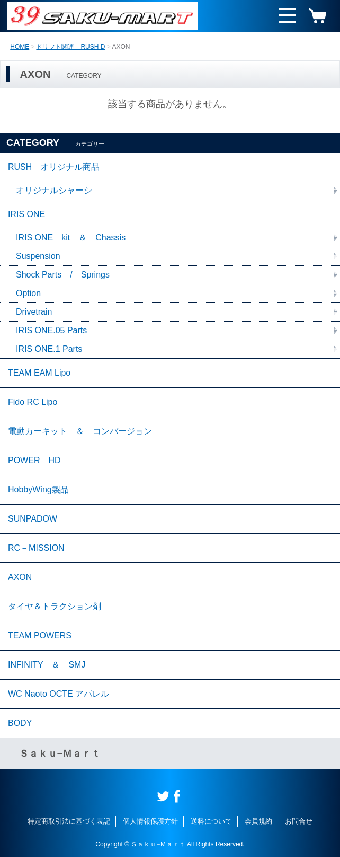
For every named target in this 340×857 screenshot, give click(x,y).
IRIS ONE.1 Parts (49, 348)
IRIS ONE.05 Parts (51, 330)
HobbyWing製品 (38, 489)
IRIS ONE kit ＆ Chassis (71, 237)
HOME (19, 46)
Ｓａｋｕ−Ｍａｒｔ (60, 753)
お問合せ (298, 821)
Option (28, 293)
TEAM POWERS (39, 635)
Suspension (38, 256)
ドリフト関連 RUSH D (70, 46)
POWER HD (34, 460)
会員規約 (258, 821)
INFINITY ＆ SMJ (46, 664)
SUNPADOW (32, 518)
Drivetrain (34, 311)
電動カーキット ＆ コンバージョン (80, 431)
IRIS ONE (26, 214)
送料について (211, 821)
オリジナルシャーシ (54, 190)
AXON (20, 577)
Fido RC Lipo (32, 401)
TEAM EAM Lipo (39, 372)
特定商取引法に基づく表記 (69, 821)
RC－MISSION (36, 547)
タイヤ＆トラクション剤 (54, 606)
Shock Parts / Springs (63, 274)
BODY (20, 723)
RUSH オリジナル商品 (54, 166)
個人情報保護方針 (150, 821)
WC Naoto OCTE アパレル (58, 693)
